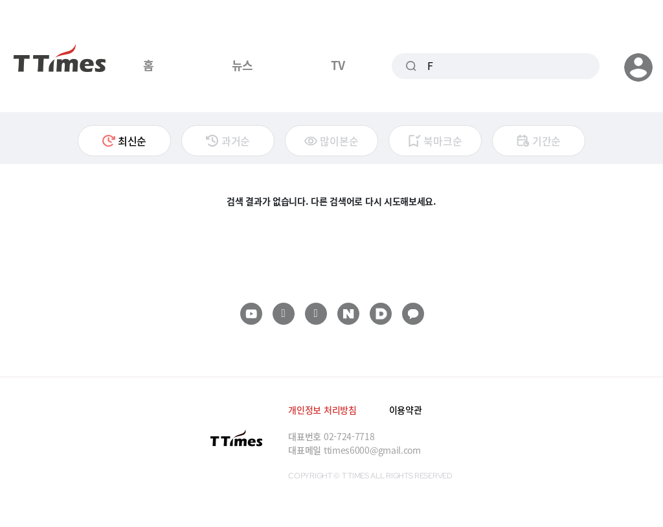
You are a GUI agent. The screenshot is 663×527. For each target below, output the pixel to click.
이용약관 (405, 409)
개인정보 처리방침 (322, 409)
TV (337, 64)
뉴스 (242, 64)
